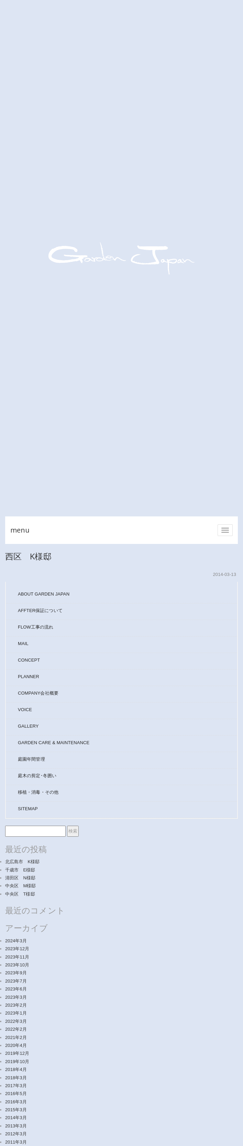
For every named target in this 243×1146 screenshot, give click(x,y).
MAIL (23, 643)
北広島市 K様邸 (22, 861)
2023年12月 (17, 948)
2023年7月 (16, 981)
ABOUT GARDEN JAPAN (43, 594)
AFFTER (40, 610)
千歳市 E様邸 (20, 869)
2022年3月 (16, 1021)
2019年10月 (17, 1061)
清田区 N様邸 (20, 877)
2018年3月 (16, 1077)
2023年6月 (16, 989)
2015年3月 (16, 1109)
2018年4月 (16, 1069)
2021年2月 (16, 1037)
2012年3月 (16, 1133)
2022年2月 (16, 1029)
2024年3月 (16, 940)
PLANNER (28, 676)
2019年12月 (17, 1053)
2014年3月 (16, 1117)
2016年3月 (16, 1101)
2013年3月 (16, 1125)
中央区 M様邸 (20, 885)
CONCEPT (29, 660)
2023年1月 (16, 1013)
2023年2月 (16, 1005)
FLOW (35, 627)
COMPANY (38, 693)
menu (20, 530)
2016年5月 (16, 1093)
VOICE (25, 709)
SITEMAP (28, 808)
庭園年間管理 (31, 759)
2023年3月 (16, 997)
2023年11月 (17, 957)
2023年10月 (17, 964)
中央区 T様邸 (20, 894)
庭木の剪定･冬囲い (37, 775)
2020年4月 (16, 1045)
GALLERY (28, 726)
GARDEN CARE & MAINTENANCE (53, 742)
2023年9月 (16, 972)
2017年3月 (16, 1085)
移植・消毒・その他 (38, 792)
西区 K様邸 (28, 556)
